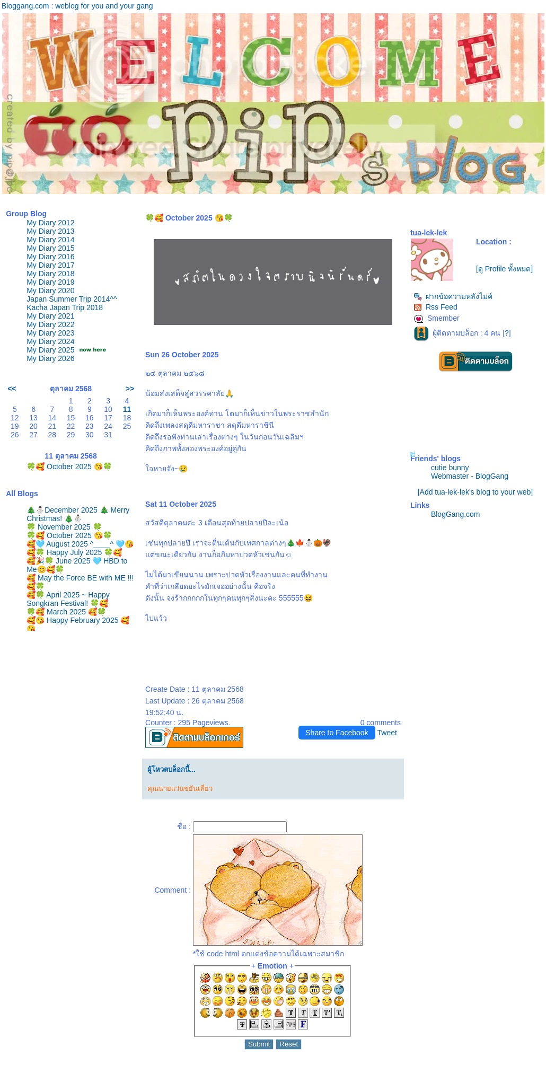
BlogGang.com (455, 514)
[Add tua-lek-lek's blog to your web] (475, 492)
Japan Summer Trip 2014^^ (72, 299)
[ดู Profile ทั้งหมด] (504, 269)
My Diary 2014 (50, 239)
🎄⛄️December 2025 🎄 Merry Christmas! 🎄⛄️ (78, 514)
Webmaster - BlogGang (469, 476)
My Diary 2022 (50, 324)
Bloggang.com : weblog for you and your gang (77, 6)
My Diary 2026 (50, 358)
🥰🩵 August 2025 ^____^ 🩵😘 (80, 544)
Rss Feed (435, 307)
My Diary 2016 (50, 256)
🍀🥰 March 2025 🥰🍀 (66, 612)
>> (130, 388)
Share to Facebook (336, 732)
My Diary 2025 (50, 350)
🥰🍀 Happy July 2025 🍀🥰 (74, 552)
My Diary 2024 (50, 341)
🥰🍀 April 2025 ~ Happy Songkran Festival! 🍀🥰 (68, 599)
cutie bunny (450, 467)
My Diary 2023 (50, 333)
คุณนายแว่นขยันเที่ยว (180, 789)
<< (11, 388)
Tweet (387, 732)
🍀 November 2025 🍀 (64, 527)
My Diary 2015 (50, 248)
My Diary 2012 (50, 222)
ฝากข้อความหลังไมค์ (452, 296)
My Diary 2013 (50, 231)
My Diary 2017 (50, 265)
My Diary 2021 (50, 316)
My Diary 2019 (50, 282)
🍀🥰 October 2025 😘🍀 (69, 466)
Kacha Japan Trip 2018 (65, 307)
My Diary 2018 (50, 273)
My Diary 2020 (50, 290)
